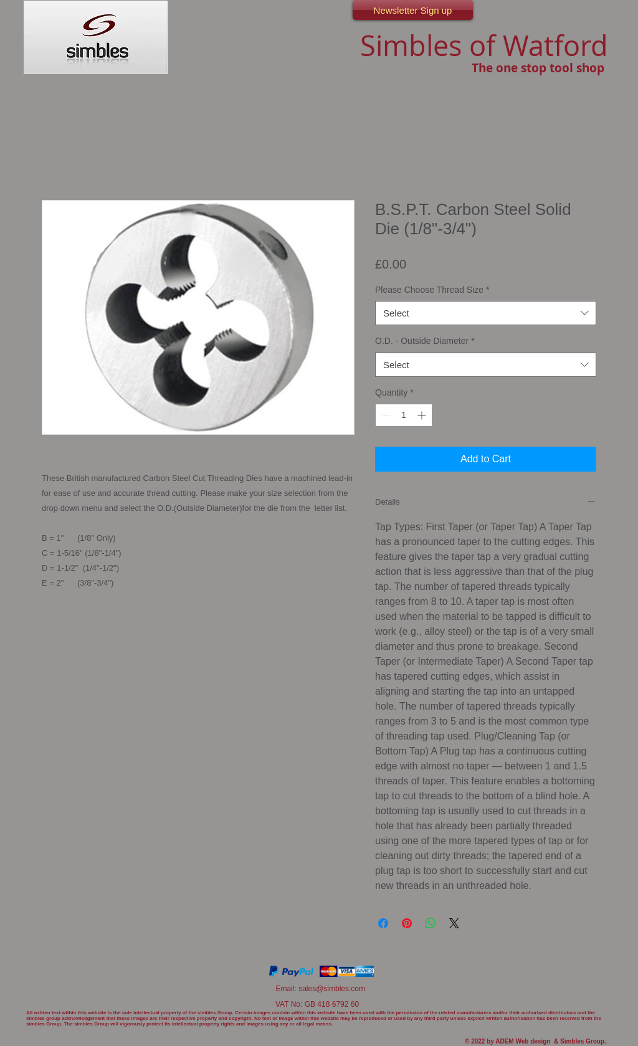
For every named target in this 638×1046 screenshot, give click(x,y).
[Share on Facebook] (383, 923)
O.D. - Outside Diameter (425, 341)
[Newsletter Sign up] (413, 10)
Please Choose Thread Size (432, 290)
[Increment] (423, 415)
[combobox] (485, 313)
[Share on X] (454, 923)
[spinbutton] (404, 415)
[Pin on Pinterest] (406, 923)
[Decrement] (385, 415)
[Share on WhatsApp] (430, 923)
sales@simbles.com (331, 988)
